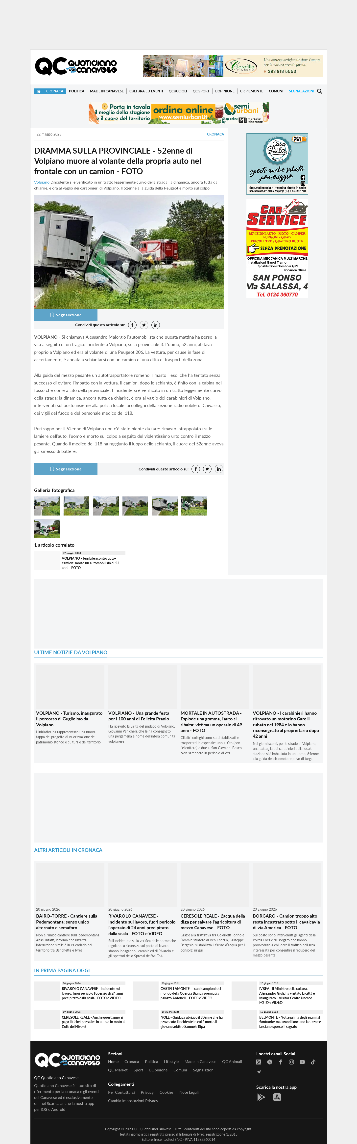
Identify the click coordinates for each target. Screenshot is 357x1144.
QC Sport (201, 91)
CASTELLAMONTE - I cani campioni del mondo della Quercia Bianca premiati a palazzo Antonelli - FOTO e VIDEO (191, 993)
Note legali (189, 1092)
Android (58, 1109)
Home (113, 1061)
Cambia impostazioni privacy (133, 1100)
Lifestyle (171, 1061)
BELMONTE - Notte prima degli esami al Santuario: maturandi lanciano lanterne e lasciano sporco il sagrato (290, 1022)
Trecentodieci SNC (168, 1139)
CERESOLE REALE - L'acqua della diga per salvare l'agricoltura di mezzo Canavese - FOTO (213, 921)
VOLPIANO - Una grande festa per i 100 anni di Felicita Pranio (138, 715)
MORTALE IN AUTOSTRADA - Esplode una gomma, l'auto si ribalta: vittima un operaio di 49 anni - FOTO (211, 721)
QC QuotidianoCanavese (152, 1129)
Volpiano (41, 182)
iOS (44, 1109)
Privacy (147, 1092)
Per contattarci (121, 1092)
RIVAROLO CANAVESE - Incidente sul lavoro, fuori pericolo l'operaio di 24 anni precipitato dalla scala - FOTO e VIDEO (141, 924)
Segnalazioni (301, 91)
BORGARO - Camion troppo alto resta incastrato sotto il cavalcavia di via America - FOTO (286, 921)
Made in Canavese (107, 91)
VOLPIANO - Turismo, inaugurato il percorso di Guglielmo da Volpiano (69, 718)
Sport (138, 1069)
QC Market (118, 1069)
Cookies (166, 1092)
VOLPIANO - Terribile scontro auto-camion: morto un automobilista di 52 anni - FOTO (90, 563)
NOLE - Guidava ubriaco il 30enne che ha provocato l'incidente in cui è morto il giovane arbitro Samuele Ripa (192, 1022)
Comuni (276, 91)
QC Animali (232, 1061)
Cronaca (54, 91)
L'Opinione (225, 91)
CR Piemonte (251, 91)
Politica (76, 91)
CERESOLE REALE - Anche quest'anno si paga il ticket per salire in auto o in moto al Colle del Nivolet (93, 1022)
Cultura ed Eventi (146, 91)
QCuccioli (178, 91)
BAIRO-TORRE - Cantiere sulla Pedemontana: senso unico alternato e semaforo (66, 921)
